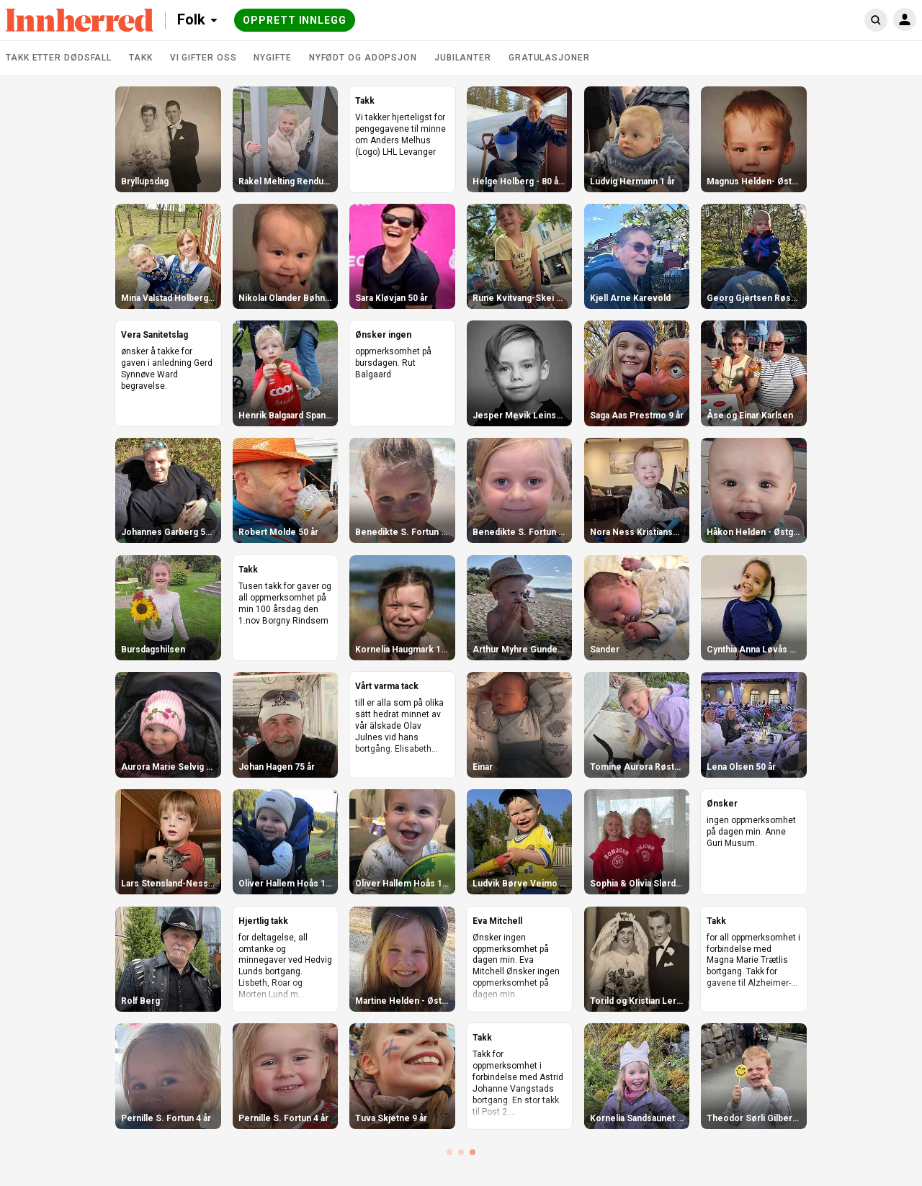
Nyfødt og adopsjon (363, 58)
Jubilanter (462, 58)
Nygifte (272, 58)
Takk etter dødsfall (59, 58)
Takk (141, 58)
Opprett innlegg (294, 20)
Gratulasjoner (549, 58)
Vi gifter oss (203, 58)
